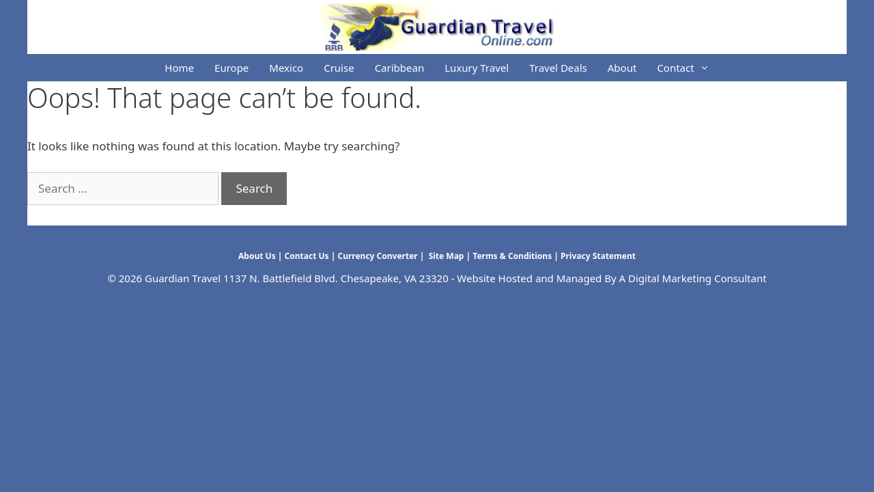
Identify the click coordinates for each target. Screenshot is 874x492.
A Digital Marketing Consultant (693, 278)
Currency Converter (377, 256)
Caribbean (400, 67)
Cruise (339, 67)
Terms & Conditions (512, 256)
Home (179, 67)
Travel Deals (558, 67)
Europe (231, 67)
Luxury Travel (477, 67)
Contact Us (307, 256)
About (622, 67)
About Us (257, 256)
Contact (688, 67)
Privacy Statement (598, 256)
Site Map (445, 256)
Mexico (286, 67)
